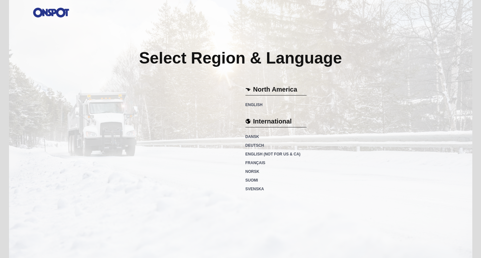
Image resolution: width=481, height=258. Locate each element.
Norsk (252, 171)
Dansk (252, 136)
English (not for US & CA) (273, 154)
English (254, 105)
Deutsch (254, 145)
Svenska (254, 189)
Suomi (251, 180)
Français (255, 163)
